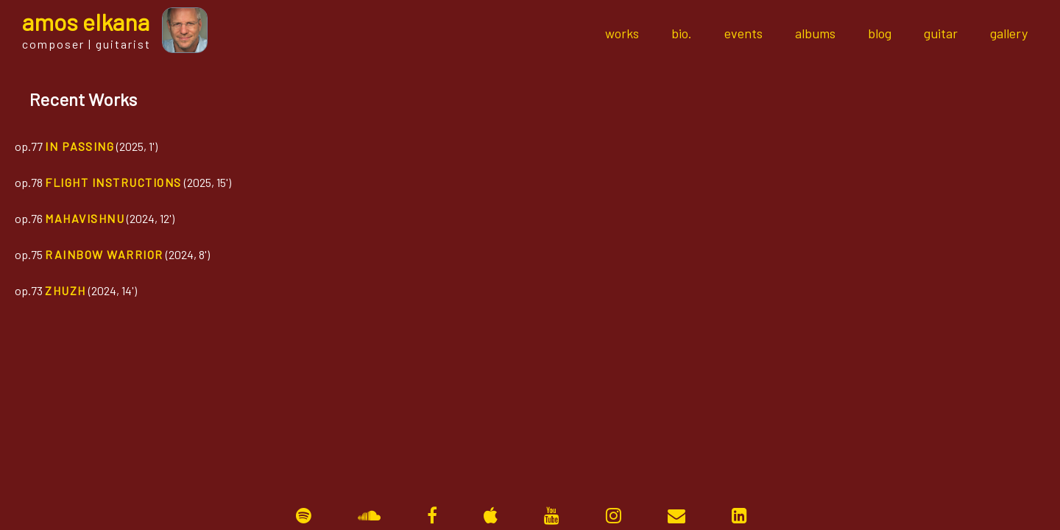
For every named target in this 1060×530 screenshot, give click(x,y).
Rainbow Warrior (104, 254)
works (622, 33)
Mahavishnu (84, 218)
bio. (681, 33)
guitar (941, 33)
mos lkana (85, 21)
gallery (1009, 33)
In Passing (79, 146)
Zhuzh (65, 290)
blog (879, 33)
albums (815, 33)
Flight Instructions (113, 182)
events (743, 33)
